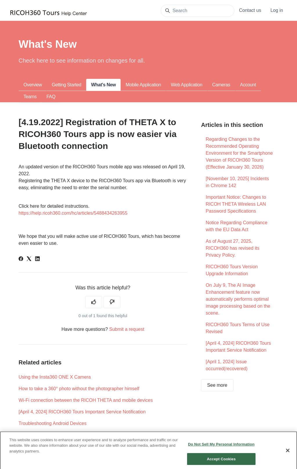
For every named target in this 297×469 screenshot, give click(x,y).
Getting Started (66, 84)
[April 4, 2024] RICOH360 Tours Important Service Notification (82, 411)
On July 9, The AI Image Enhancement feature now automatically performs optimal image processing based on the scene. (238, 299)
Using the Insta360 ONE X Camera (55, 377)
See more (217, 385)
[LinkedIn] (37, 259)
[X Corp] (29, 259)
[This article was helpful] (93, 302)
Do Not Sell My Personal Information (221, 447)
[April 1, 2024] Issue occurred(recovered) (226, 365)
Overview (32, 84)
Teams (30, 96)
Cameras (221, 84)
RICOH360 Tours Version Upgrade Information (232, 270)
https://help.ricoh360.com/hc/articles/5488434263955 (73, 213)
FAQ (50, 96)
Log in (276, 10)
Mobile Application (143, 84)
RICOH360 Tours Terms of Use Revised (237, 328)
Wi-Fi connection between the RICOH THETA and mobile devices (86, 400)
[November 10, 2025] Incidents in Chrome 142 (237, 182)
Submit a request (126, 329)
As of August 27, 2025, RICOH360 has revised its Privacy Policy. (232, 248)
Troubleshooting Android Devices (52, 423)
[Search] (197, 11)
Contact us (250, 10)
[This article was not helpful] (112, 302)
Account (248, 84)
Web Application (186, 84)
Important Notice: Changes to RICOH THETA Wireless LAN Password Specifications (236, 204)
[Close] (287, 453)
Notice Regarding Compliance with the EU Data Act (236, 226)
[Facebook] (21, 259)
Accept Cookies (221, 462)
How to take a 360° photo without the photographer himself (79, 388)
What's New (103, 84)
